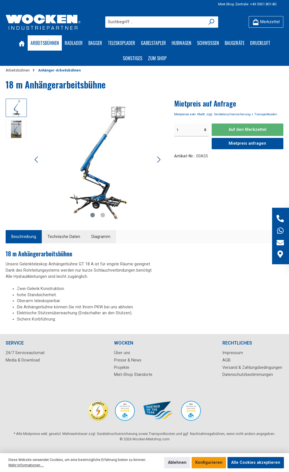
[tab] (24, 237)
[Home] (22, 43)
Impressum (232, 352)
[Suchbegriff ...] (155, 22)
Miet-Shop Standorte (133, 374)
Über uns (122, 352)
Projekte (121, 367)
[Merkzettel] (266, 22)
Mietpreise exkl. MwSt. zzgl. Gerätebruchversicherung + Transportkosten (225, 114)
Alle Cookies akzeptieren (255, 462)
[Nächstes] (158, 159)
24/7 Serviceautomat (25, 352)
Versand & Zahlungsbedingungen (252, 367)
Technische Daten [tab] (63, 236)
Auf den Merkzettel (247, 129)
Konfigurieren (208, 462)
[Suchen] (211, 22)
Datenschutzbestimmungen (247, 374)
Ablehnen (177, 462)
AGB (226, 360)
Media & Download (23, 360)
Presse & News (127, 360)
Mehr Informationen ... (26, 465)
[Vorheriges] (36, 159)
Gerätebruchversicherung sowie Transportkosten (136, 434)
